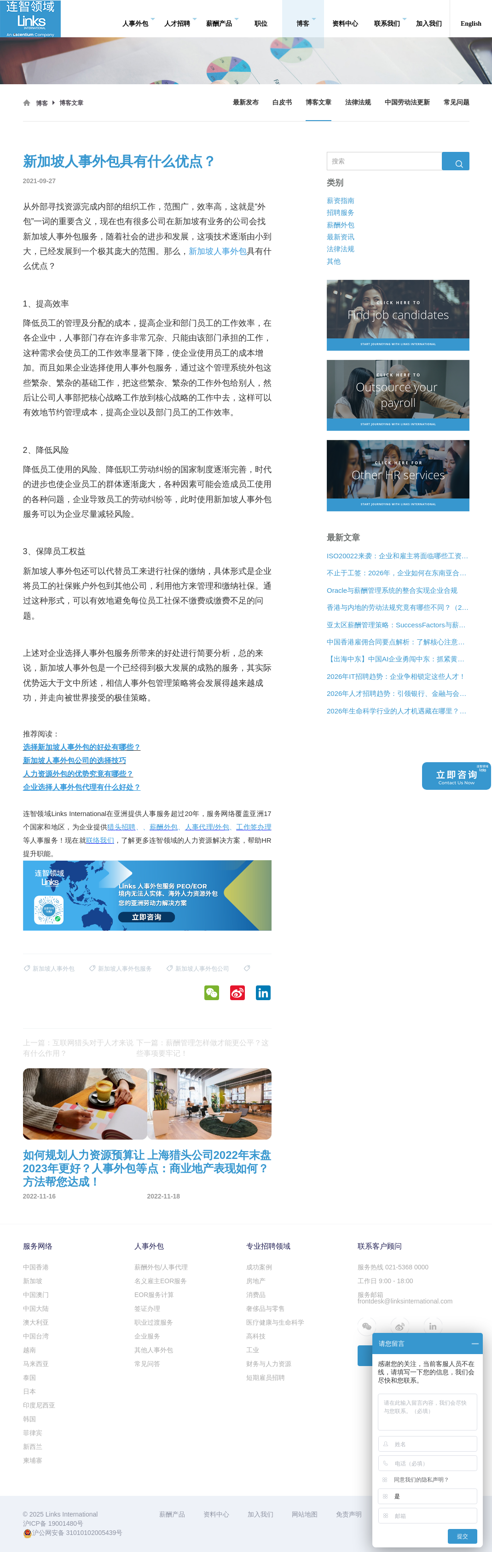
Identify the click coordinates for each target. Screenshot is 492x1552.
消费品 (256, 1294)
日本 (29, 1391)
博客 (306, 19)
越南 (29, 1350)
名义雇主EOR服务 (160, 1281)
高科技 (256, 1336)
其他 (334, 261)
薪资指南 (340, 200)
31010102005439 (91, 1532)
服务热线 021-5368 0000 (393, 1267)
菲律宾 (32, 1433)
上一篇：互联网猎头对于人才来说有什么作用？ (78, 1048)
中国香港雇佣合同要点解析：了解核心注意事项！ (398, 642)
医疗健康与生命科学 (275, 1322)
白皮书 (282, 102)
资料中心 (345, 18)
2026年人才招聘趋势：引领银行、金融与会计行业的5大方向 (398, 693)
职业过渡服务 (153, 1322)
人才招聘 (180, 19)
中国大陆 (36, 1308)
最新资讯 (340, 237)
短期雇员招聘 (265, 1377)
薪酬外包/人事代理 (161, 1267)
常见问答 (147, 1364)
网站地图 (305, 1514)
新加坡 (32, 1281)
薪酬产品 (222, 19)
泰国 (29, 1377)
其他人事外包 (153, 1350)
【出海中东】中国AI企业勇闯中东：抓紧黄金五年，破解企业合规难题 (398, 659)
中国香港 (36, 1267)
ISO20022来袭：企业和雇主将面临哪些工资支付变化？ (398, 556)
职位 (261, 18)
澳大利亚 (36, 1322)
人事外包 (138, 19)
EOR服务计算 (154, 1294)
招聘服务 (340, 212)
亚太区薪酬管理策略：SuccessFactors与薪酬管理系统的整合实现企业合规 (398, 625)
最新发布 (246, 102)
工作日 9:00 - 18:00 (385, 1281)
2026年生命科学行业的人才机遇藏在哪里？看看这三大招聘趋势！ (398, 711)
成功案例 (259, 1267)
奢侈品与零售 (265, 1308)
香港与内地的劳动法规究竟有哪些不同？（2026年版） (398, 607)
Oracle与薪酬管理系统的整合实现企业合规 (392, 590)
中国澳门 (36, 1294)
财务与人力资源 (268, 1364)
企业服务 (147, 1336)
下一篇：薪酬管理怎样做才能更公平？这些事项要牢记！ (202, 1048)
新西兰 (32, 1446)
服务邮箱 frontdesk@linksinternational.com (405, 1297)
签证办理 (147, 1308)
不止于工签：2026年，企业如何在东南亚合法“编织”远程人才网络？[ (398, 573)
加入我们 (429, 18)
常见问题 (456, 102)
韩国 (29, 1419)
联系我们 (390, 19)
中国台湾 (36, 1336)
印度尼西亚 (39, 1405)
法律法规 (358, 102)
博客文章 (318, 102)
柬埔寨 (32, 1460)
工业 (252, 1350)
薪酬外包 (340, 225)
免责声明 (349, 1514)
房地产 (256, 1281)
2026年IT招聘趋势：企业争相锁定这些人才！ (396, 676)
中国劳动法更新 (407, 102)
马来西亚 (36, 1364)
